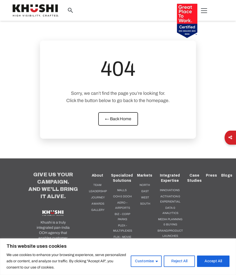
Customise (144, 261)
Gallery (97, 209)
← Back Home (118, 119)
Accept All (213, 261)
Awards (97, 203)
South (145, 203)
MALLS (122, 190)
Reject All (179, 261)
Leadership (98, 191)
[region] (118, 256)
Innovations (170, 190)
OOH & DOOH (122, 196)
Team (97, 184)
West (145, 197)
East (145, 191)
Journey (98, 197)
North (145, 184)
